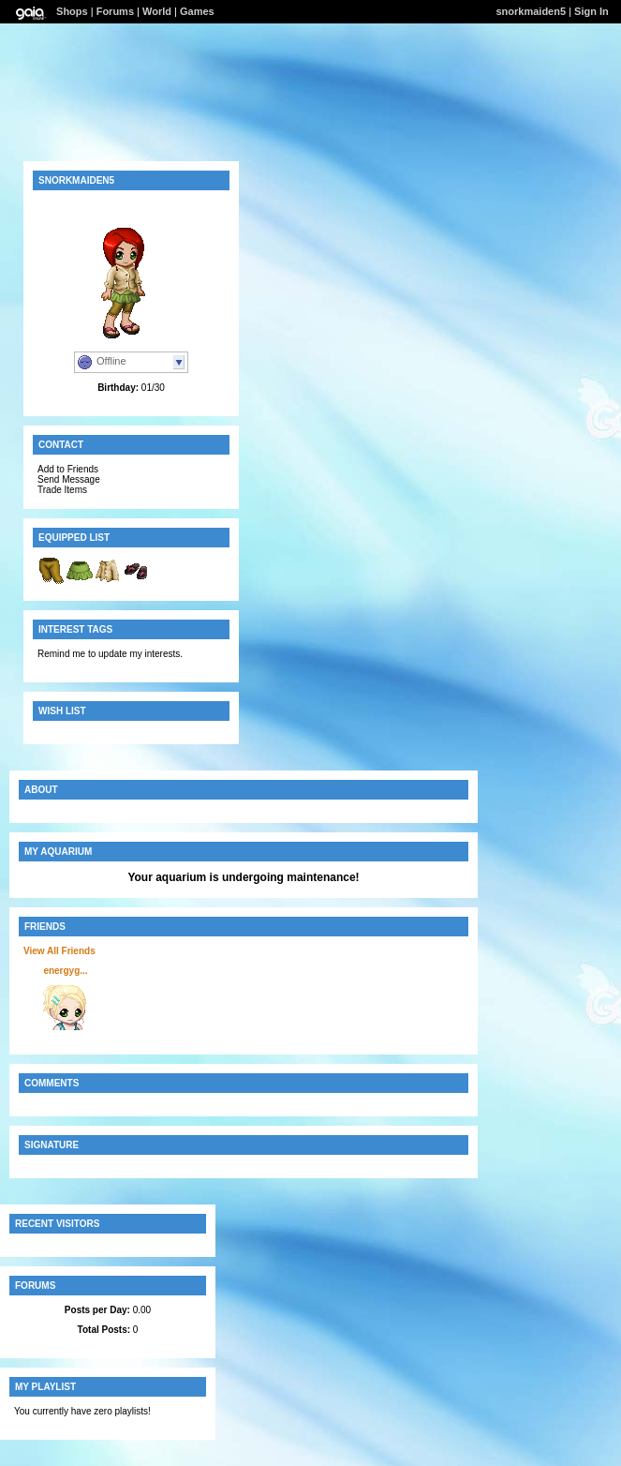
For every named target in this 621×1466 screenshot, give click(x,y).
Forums (115, 11)
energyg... (65, 970)
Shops (72, 11)
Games (197, 11)
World (156, 11)
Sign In (591, 11)
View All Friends (59, 951)
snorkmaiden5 (530, 11)
